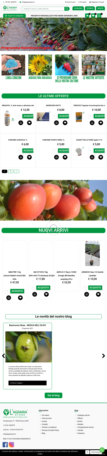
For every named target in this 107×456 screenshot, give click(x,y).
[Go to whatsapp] (102, 450)
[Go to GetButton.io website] (102, 454)
